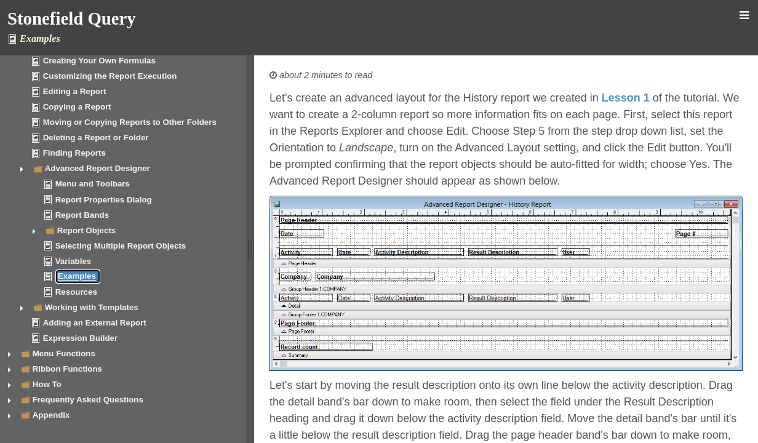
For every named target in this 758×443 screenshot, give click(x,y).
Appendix (51, 415)
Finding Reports (74, 153)
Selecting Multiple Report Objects (120, 245)
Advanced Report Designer (97, 168)
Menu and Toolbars (92, 183)
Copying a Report (77, 106)
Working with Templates (91, 307)
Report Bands (82, 215)
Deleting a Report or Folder (96, 137)
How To (47, 384)
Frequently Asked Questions (88, 399)
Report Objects (86, 230)
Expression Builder (80, 338)
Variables (73, 261)
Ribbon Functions (67, 368)
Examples (77, 276)
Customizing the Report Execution (110, 76)
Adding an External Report (94, 322)
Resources (76, 292)
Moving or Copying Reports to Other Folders (130, 122)
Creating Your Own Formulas (99, 60)
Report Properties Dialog (103, 199)
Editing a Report (74, 91)
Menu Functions (64, 353)
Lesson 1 (626, 98)
